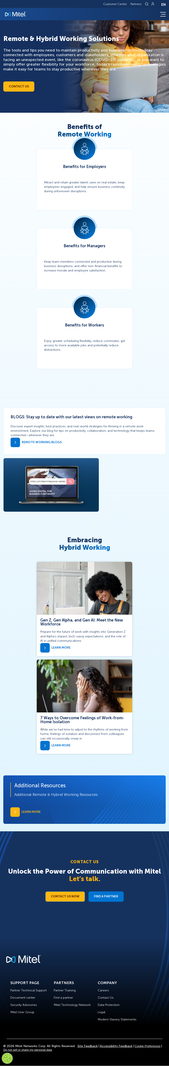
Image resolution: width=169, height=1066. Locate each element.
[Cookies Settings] (7, 1058)
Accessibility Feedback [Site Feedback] (116, 1046)
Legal (101, 1012)
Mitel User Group (22, 1012)
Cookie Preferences (147, 1046)
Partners (135, 4)
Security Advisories (23, 1005)
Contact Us (106, 998)
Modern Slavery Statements (117, 1019)
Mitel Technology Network (72, 1005)
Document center (22, 998)
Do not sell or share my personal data (27, 1049)
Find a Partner (106, 896)
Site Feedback (87, 1046)
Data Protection (108, 1005)
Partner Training (65, 990)
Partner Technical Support (28, 990)
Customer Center (115, 4)
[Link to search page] (147, 4)
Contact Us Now (65, 896)
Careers (103, 990)
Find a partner (63, 998)
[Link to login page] (153, 4)
